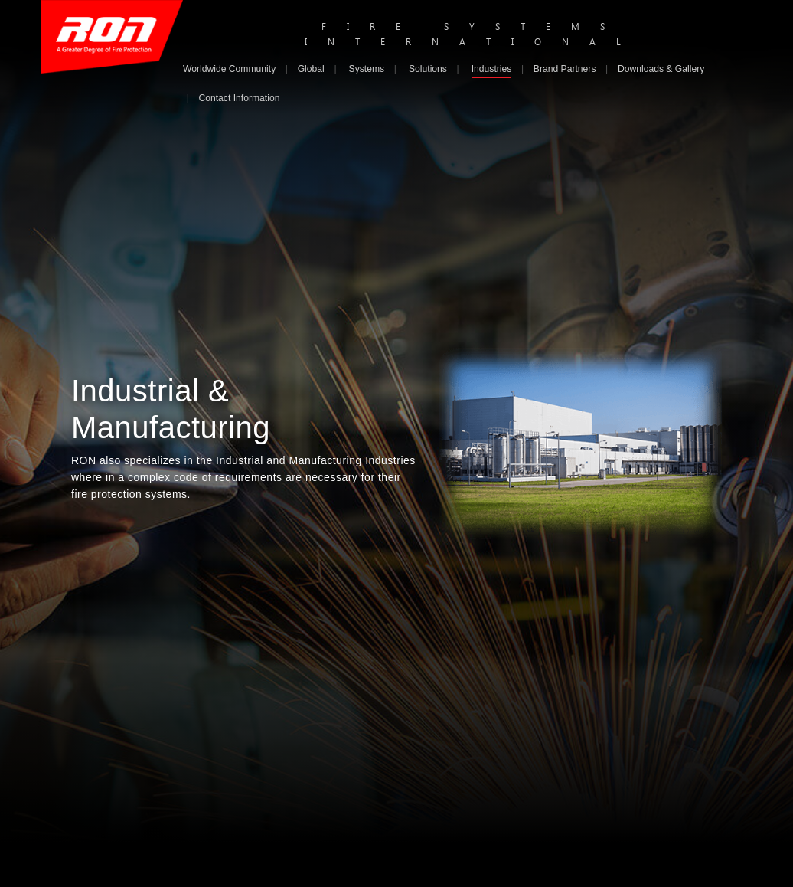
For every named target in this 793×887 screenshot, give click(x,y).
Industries (492, 69)
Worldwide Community (229, 69)
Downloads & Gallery (661, 69)
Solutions (428, 69)
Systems (367, 69)
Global (311, 69)
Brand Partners (565, 69)
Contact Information (238, 98)
